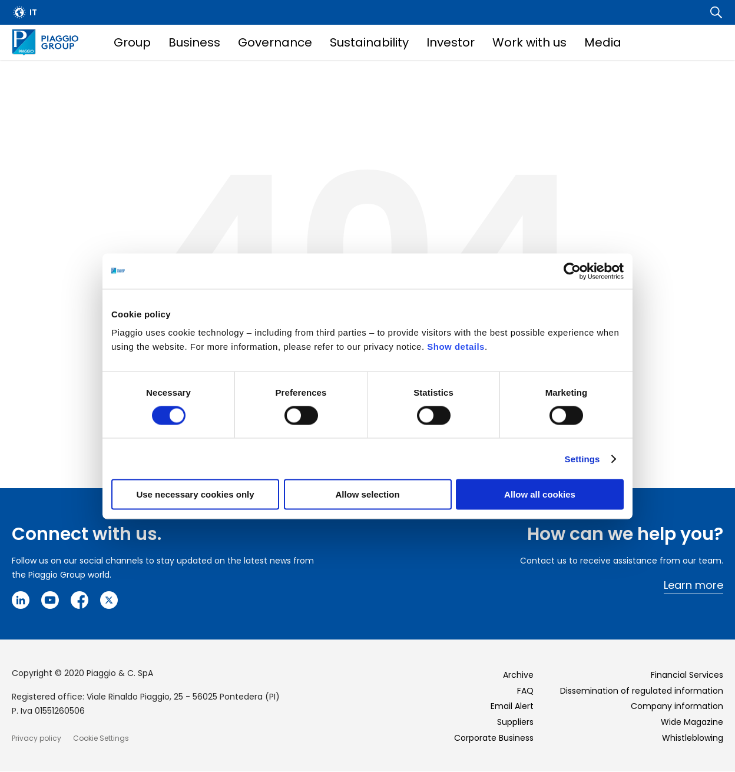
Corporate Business (494, 738)
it (33, 12)
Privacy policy (36, 738)
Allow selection (367, 494)
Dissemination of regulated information (641, 691)
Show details (456, 347)
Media (602, 42)
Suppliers (515, 722)
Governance (275, 42)
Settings (582, 458)
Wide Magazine (692, 722)
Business (194, 42)
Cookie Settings (101, 738)
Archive (518, 675)
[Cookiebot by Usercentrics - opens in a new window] (572, 271)
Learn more (693, 585)
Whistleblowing (692, 738)
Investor (450, 42)
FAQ (525, 691)
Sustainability (369, 42)
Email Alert (512, 706)
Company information (677, 706)
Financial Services (687, 675)
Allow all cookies (539, 494)
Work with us (529, 42)
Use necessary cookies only (195, 494)
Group (132, 42)
